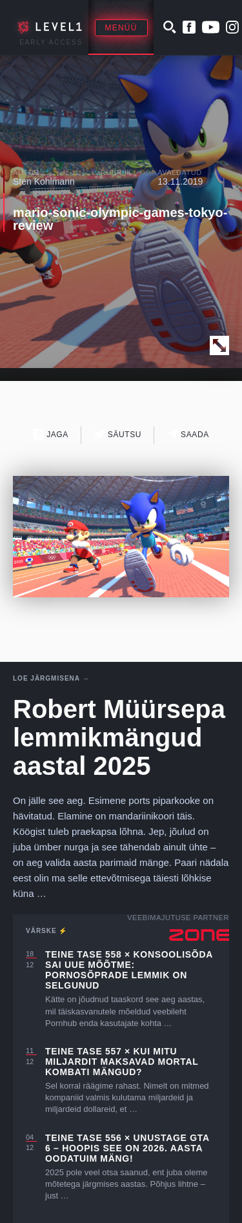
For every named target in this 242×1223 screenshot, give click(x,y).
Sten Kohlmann (44, 181)
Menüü (121, 27)
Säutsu (117, 434)
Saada (188, 434)
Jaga (50, 434)
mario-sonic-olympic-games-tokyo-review (120, 218)
